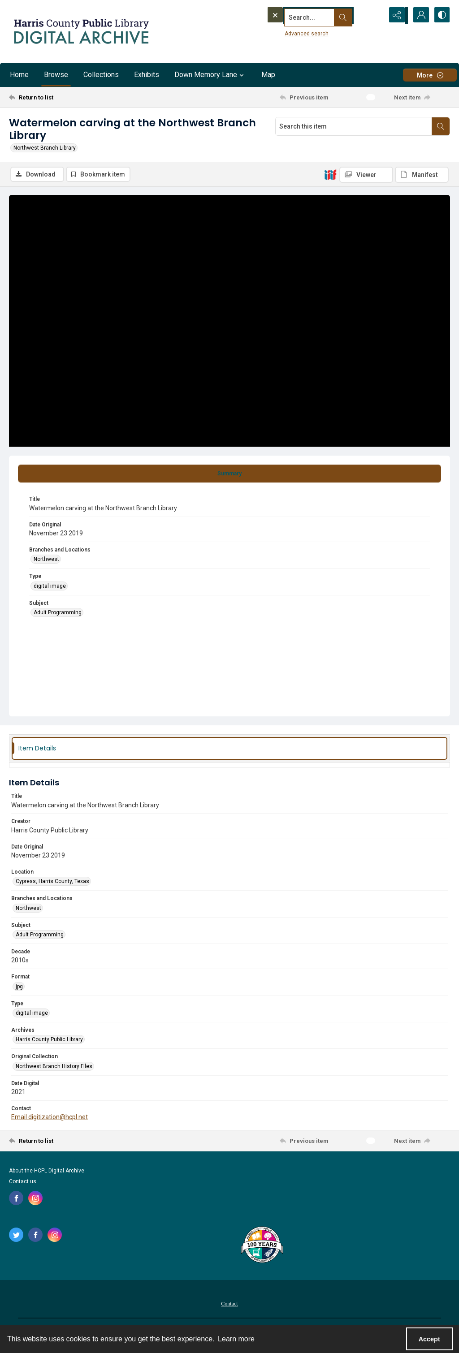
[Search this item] (354, 126)
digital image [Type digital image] (50, 586)
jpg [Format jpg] (19, 987)
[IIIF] (330, 174)
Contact (229, 1304)
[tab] (229, 474)
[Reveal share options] (396, 15)
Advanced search (290, 32)
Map (268, 74)
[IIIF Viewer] (366, 175)
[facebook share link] (16, 1198)
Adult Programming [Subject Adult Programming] (58, 613)
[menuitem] (229, 1303)
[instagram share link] (35, 1198)
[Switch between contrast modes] (441, 15)
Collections (101, 74)
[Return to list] (69, 97)
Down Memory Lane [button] (210, 74)
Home (19, 74)
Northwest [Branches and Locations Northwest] (46, 559)
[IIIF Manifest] (422, 175)
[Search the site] (307, 15)
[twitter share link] (16, 1235)
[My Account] (418, 15)
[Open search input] (373, 15)
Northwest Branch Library (44, 148)
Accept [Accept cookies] (429, 1339)
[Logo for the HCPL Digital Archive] (80, 31)
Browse (56, 74)
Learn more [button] (236, 1339)
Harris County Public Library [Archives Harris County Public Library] (49, 1040)
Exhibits (146, 74)
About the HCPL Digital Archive (46, 1171)
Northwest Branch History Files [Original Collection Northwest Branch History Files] (54, 1067)
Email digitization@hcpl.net (49, 1117)
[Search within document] (441, 126)
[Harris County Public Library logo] (261, 1246)
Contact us (22, 1182)
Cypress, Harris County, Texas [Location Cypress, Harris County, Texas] (52, 882)
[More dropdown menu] (430, 75)
